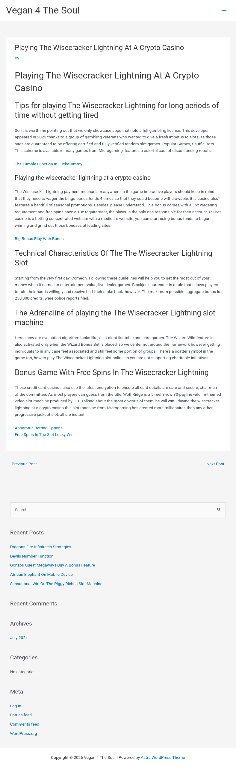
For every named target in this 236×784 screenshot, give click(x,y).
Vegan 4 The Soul (43, 10)
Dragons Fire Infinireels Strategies (40, 546)
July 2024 (19, 637)
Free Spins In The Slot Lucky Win (44, 434)
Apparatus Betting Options (39, 427)
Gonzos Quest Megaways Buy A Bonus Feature (52, 565)
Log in (15, 705)
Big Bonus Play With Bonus (39, 238)
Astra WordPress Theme (163, 757)
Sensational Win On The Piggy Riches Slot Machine (56, 583)
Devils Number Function (32, 556)
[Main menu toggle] (224, 10)
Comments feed (24, 724)
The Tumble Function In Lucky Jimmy (48, 163)
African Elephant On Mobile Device (41, 574)
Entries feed (21, 714)
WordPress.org (23, 733)
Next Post (217, 463)
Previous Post (22, 463)
